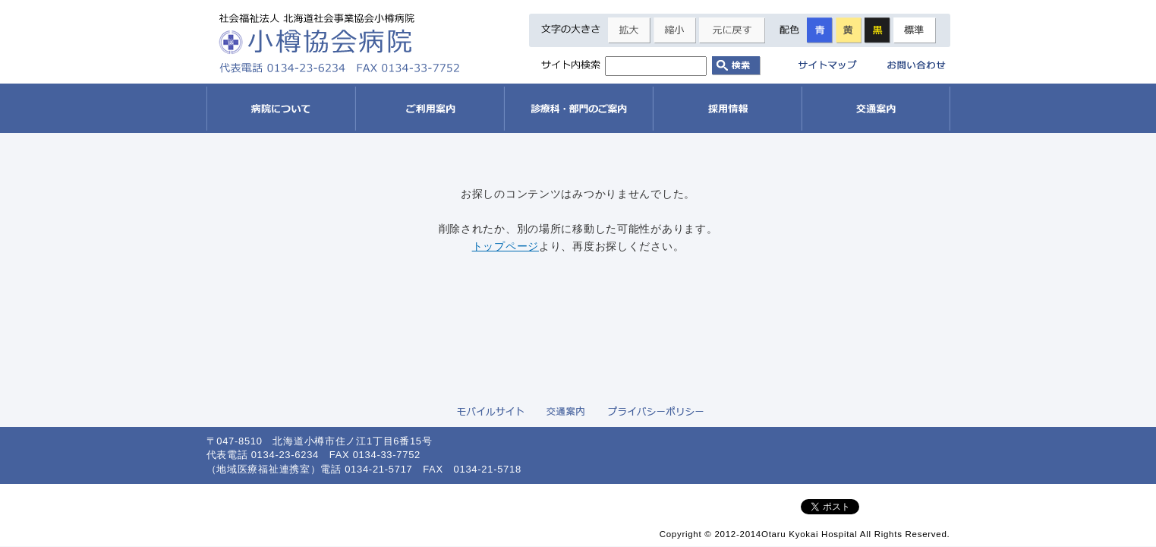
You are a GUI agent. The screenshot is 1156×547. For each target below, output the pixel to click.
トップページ (505, 246)
